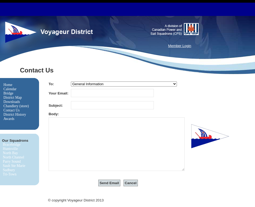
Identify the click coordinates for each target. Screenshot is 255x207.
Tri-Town (9, 174)
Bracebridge (11, 144)
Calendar (9, 89)
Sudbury (9, 170)
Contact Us (11, 110)
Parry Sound (12, 161)
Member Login (179, 46)
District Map (12, 98)
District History (14, 115)
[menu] (16, 102)
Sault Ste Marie (14, 166)
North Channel (13, 157)
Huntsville (10, 149)
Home (7, 85)
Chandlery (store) (16, 106)
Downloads (11, 102)
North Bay (10, 153)
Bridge (8, 93)
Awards (8, 119)
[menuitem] (16, 85)
